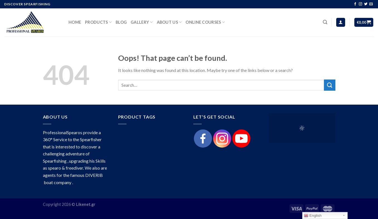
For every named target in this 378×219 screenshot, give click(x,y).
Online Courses (205, 22)
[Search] (325, 22)
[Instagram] (222, 138)
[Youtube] (241, 138)
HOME (75, 22)
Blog (121, 22)
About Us (169, 22)
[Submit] (329, 85)
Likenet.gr (85, 204)
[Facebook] (203, 138)
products (98, 22)
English (312, 215)
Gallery (142, 22)
